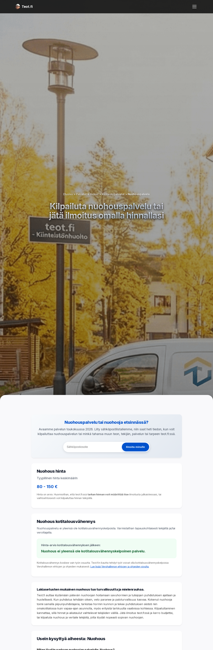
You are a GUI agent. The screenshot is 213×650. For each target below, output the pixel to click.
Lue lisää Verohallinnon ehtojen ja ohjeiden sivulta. (119, 566)
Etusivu (68, 194)
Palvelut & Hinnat (87, 194)
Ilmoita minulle (135, 446)
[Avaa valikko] (194, 6)
